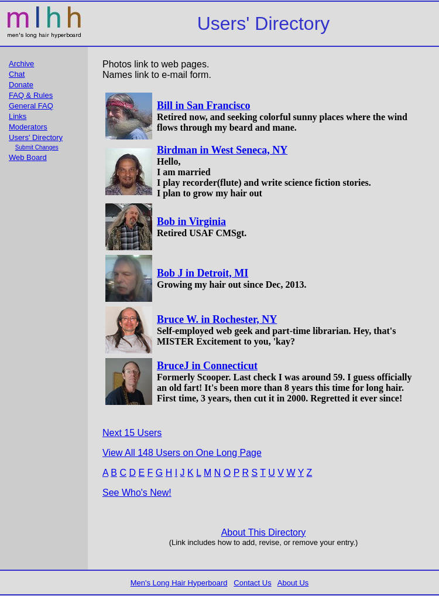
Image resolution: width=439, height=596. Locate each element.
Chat (17, 74)
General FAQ (31, 105)
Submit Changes (37, 147)
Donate (21, 84)
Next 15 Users (132, 433)
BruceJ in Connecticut (207, 366)
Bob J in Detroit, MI (202, 273)
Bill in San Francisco (204, 105)
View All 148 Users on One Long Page (182, 453)
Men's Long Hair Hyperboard (179, 582)
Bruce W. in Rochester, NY (217, 319)
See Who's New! (137, 493)
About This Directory (263, 532)
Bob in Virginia (191, 221)
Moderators (28, 126)
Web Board (28, 157)
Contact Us (252, 582)
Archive (21, 63)
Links (17, 116)
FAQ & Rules (31, 95)
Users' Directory (36, 137)
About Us (292, 582)
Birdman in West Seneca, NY (222, 150)
